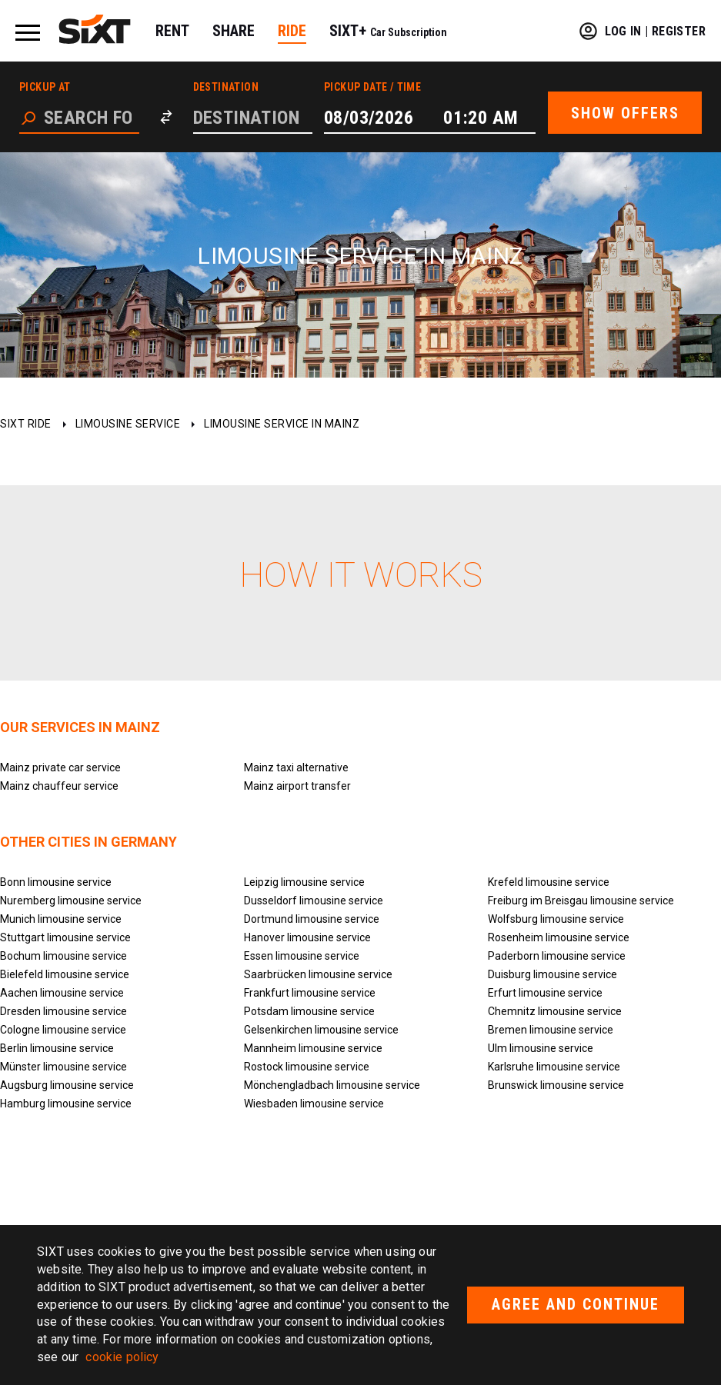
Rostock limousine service (306, 1066)
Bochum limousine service (63, 956)
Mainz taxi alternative (296, 767)
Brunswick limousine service (556, 1085)
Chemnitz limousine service (555, 1011)
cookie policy (122, 1357)
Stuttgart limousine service (65, 937)
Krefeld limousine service (548, 882)
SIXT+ (388, 31)
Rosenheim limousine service (558, 937)
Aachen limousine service (62, 993)
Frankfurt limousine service (310, 993)
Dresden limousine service (63, 1011)
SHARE (233, 31)
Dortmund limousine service (311, 919)
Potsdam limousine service (309, 1011)
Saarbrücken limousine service (318, 974)
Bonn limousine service (56, 882)
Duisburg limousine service (552, 974)
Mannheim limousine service (313, 1048)
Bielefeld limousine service (64, 974)
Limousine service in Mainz (281, 424)
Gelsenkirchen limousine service (321, 1030)
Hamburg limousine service (66, 1103)
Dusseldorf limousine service (313, 900)
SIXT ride (26, 424)
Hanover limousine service (307, 937)
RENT (172, 31)
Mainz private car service (60, 767)
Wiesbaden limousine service (314, 1103)
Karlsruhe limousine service (554, 1066)
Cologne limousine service (63, 1030)
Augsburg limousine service (67, 1085)
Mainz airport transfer (297, 786)
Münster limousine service (63, 1066)
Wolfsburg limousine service (556, 919)
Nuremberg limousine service (71, 900)
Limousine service (128, 424)
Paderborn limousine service (557, 956)
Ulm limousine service (540, 1048)
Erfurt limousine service (545, 993)
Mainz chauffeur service (59, 786)
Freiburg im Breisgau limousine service (581, 900)
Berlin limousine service (57, 1048)
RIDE (292, 31)
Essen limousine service (301, 956)
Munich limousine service (61, 919)
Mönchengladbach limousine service (332, 1085)
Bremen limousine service (550, 1030)
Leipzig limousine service (304, 882)
